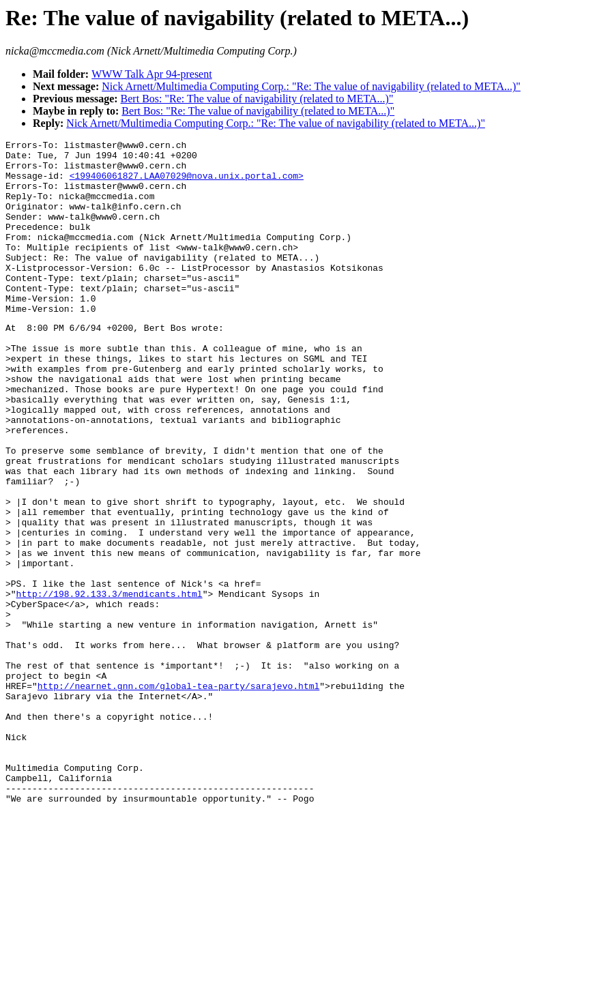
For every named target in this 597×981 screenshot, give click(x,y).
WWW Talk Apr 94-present (151, 74)
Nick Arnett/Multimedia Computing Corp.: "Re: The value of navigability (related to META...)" (311, 86)
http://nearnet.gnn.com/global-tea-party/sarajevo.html (178, 794)
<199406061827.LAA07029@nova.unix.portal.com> (187, 183)
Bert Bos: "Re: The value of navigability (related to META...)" (257, 98)
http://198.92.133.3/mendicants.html (109, 683)
